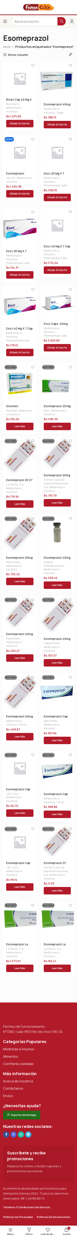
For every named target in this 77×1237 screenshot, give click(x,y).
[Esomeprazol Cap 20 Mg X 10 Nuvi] (57, 693)
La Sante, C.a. (15, 484)
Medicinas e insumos (14, 109)
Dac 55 (10, 178)
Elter (46, 410)
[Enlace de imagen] (23, 1015)
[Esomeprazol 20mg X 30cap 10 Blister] (57, 454)
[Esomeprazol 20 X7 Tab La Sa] (20, 456)
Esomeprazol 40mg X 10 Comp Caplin (57, 640)
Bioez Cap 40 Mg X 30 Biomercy (19, 101)
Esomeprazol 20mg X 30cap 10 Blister (57, 476)
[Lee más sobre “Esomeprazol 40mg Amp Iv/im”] (57, 585)
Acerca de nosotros (18, 1081)
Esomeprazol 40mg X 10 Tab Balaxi (19, 718)
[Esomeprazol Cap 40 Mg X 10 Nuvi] (57, 770)
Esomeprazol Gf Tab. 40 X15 (55, 864)
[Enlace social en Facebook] (6, 1134)
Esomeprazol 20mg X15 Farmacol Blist (19, 559)
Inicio (7, 47)
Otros (23, 724)
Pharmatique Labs (55, 185)
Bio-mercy (12, 104)
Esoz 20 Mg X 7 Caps (54, 175)
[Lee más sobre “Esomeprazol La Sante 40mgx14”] (19, 968)
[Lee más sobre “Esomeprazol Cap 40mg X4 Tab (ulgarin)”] (19, 887)
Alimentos (10, 1056)
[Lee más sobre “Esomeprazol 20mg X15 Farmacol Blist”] (19, 581)
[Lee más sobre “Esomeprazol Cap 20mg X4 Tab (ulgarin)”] (19, 813)
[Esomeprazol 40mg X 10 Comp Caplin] (57, 615)
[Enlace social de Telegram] (28, 1134)
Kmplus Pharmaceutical (54, 564)
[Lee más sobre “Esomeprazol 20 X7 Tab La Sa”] (19, 504)
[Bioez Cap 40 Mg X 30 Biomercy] (20, 78)
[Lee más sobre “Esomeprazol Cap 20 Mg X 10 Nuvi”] (57, 740)
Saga (59, 112)
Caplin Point (52, 643)
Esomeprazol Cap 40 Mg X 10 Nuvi (56, 795)
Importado (13, 562)
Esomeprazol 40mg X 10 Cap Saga (57, 106)
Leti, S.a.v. (12, 793)
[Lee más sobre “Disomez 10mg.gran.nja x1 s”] (19, 426)
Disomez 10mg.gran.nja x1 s (18, 407)
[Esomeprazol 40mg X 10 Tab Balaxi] (20, 693)
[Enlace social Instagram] (13, 1134)
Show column (18, 55)
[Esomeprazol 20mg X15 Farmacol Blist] (20, 534)
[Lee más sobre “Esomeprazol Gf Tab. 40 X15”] (57, 890)
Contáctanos (13, 1088)
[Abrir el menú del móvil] (5, 21)
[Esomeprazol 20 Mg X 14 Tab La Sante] (57, 382)
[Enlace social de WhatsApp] (21, 1134)
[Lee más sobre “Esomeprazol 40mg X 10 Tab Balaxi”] (19, 736)
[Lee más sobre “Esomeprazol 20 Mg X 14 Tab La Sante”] (57, 426)
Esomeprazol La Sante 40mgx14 (17, 945)
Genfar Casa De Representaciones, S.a (56, 483)
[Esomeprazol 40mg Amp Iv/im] (57, 534)
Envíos (8, 1096)
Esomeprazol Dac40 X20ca (15, 175)
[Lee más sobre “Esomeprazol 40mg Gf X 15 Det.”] (19, 658)
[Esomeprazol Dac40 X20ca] (20, 152)
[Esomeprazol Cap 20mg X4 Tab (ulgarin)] (20, 768)
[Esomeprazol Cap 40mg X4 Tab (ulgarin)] (20, 842)
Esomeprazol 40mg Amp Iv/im (57, 559)
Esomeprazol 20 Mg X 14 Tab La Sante (57, 407)
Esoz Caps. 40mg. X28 (56, 325)
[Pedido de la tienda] (71, 54)
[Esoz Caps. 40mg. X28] (57, 303)
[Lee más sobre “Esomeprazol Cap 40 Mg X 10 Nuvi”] (57, 814)
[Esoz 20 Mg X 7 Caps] (57, 152)
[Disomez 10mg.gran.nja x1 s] (20, 382)
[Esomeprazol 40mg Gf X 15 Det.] (20, 613)
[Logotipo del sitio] (38, 7)
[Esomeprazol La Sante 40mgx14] (20, 921)
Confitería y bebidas (18, 1063)
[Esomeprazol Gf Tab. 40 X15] (57, 842)
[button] (19, 123)
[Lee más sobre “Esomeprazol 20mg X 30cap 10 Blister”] (57, 503)
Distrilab (11, 410)
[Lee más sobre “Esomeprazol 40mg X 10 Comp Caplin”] (57, 663)
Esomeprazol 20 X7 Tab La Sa (19, 481)
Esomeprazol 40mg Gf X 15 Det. (19, 635)
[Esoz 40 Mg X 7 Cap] (57, 225)
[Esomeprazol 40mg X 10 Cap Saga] (57, 81)
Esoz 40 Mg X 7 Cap (57, 246)
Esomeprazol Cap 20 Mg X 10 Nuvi (56, 718)
